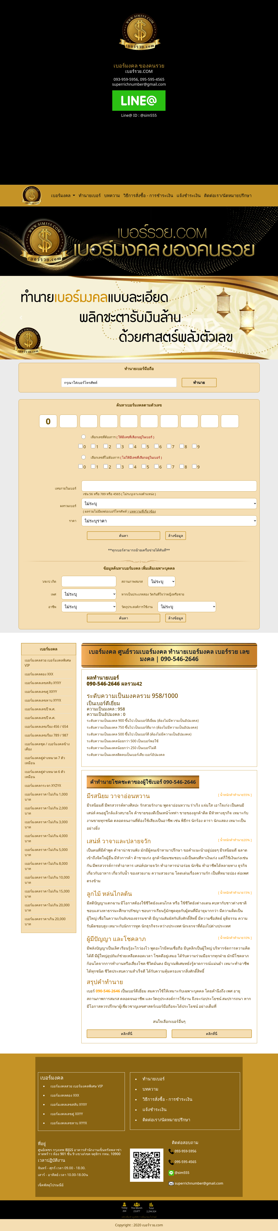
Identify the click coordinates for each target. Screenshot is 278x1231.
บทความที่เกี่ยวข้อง (143, 511)
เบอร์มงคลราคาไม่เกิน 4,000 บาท (46, 838)
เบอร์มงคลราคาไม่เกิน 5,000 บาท (46, 852)
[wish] (187, 606)
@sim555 (182, 1172)
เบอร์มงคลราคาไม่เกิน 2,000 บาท (46, 811)
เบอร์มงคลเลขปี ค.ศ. (40, 717)
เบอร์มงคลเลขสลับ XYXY (43, 682)
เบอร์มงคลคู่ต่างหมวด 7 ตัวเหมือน (45, 760)
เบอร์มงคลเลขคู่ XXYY (41, 691)
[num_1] (48, 421)
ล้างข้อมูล (175, 535)
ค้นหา (123, 535)
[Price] (169, 520)
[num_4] (109, 421)
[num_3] (89, 421)
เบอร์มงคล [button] (61, 195)
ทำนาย (199, 382)
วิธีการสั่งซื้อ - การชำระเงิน (148, 195)
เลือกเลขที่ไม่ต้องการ (126, 457)
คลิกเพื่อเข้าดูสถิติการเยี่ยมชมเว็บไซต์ (139, 1216)
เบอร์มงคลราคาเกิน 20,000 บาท (45, 921)
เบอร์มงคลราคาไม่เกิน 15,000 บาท (47, 894)
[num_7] (169, 421)
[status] (161, 581)
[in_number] (169, 486)
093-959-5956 (126, 79)
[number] (119, 382)
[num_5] (129, 421)
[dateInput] (89, 581)
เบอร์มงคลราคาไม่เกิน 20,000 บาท (47, 907)
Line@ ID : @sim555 (139, 115)
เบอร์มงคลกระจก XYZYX (43, 785)
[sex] (89, 594)
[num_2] (68, 421)
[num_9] (210, 421)
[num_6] (149, 421)
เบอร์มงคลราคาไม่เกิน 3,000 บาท (46, 824)
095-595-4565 (152, 79)
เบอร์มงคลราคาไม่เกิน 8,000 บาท (46, 866)
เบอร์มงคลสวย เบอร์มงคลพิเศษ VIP (48, 663)
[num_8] (189, 421)
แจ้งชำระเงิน (189, 195)
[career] (89, 606)
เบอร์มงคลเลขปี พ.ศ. (40, 709)
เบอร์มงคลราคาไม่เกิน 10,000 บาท (47, 880)
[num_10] (230, 421)
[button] (21, 317)
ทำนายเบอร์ (90, 195)
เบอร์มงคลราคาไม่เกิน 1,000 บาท (46, 797)
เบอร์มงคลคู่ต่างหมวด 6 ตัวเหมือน (45, 774)
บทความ (112, 195)
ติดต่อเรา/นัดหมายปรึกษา (228, 195)
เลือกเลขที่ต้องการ (122, 437)
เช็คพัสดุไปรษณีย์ (50, 1185)
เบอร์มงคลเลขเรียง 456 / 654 (46, 726)
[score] (169, 503)
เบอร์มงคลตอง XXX (39, 674)
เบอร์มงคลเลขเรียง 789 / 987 (46, 735)
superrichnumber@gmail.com (139, 84)
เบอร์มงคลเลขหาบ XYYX (43, 700)
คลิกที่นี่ (126, 1033)
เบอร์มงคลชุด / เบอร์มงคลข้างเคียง (47, 746)
